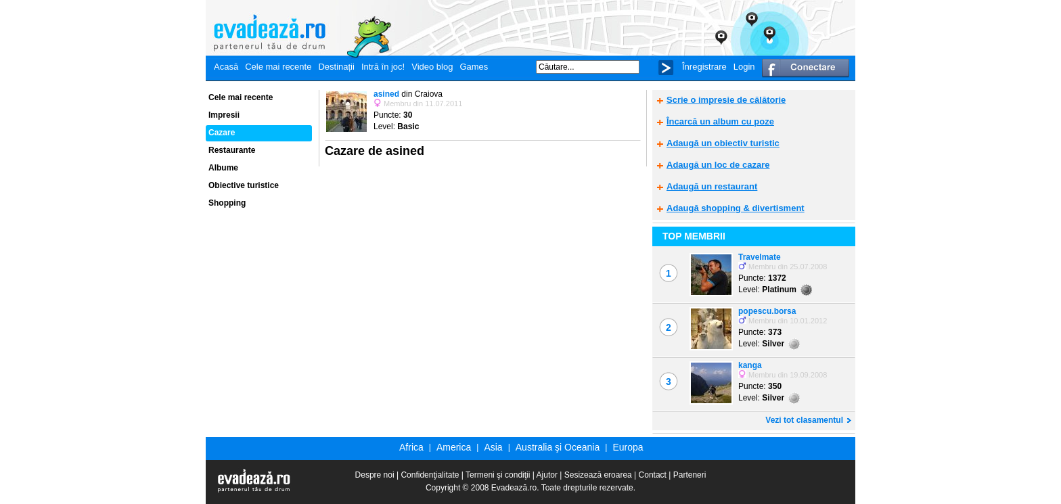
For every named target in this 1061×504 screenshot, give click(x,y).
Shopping (227, 203)
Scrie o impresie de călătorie (726, 100)
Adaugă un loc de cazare (718, 165)
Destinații (336, 67)
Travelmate (759, 257)
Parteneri (689, 475)
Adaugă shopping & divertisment (736, 208)
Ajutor (547, 475)
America (453, 447)
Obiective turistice (243, 185)
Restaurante (231, 150)
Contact (653, 475)
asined (386, 94)
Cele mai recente (278, 67)
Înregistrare (704, 67)
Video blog (432, 67)
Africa (411, 447)
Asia (493, 447)
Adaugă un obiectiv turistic (723, 143)
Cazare (221, 132)
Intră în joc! (383, 67)
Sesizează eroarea (598, 475)
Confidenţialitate (430, 475)
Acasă (226, 67)
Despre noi (374, 475)
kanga (750, 365)
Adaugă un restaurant (712, 186)
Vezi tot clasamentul (804, 420)
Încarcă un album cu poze (720, 121)
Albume (223, 168)
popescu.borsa (767, 311)
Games (473, 67)
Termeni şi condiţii (498, 475)
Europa (627, 447)
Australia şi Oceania (558, 447)
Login (744, 67)
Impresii (224, 115)
